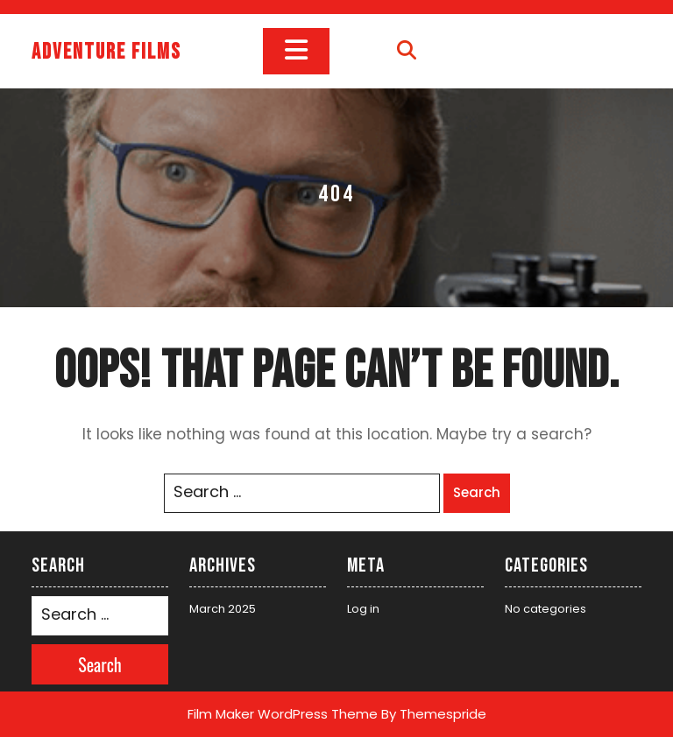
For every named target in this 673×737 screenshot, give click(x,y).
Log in (363, 608)
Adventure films (106, 52)
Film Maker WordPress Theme (283, 714)
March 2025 (222, 608)
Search (476, 492)
